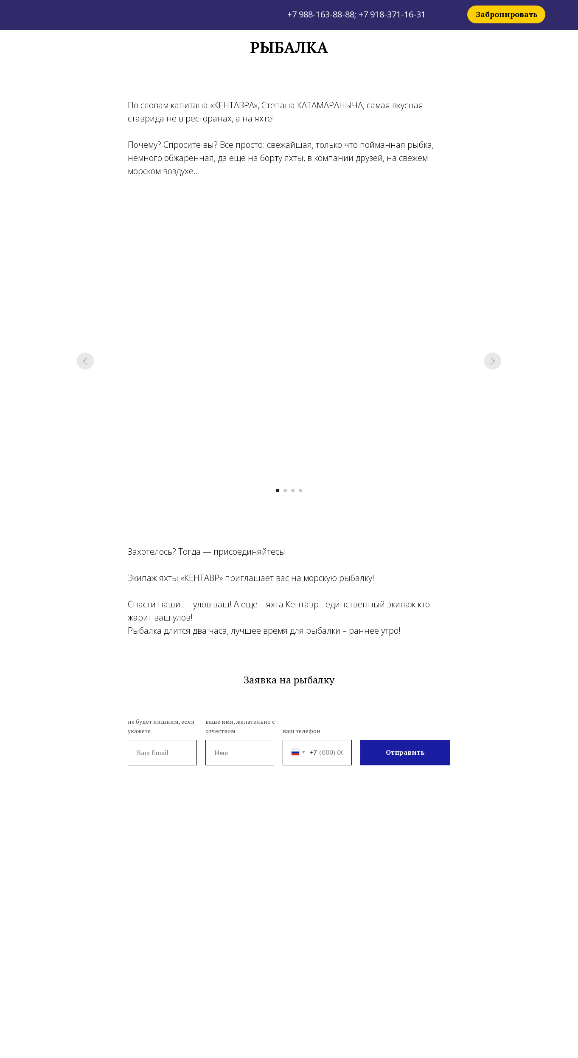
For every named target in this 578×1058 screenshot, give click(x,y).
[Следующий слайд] (492, 361)
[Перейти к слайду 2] (285, 490)
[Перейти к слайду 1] (277, 490)
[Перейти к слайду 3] (293, 490)
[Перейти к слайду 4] (300, 490)
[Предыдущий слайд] (85, 361)
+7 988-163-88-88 (320, 14)
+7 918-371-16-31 (392, 14)
